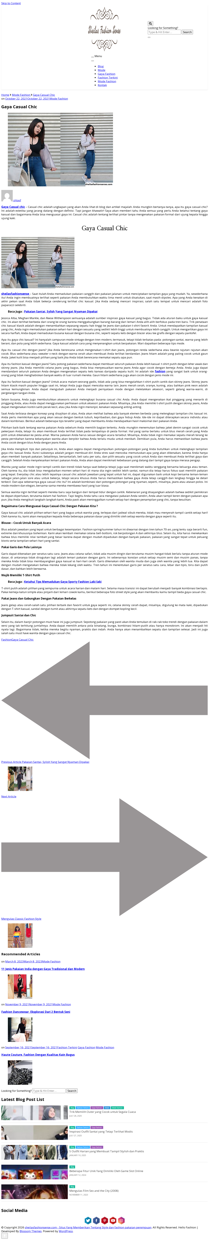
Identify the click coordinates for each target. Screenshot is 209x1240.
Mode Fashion (107, 81)
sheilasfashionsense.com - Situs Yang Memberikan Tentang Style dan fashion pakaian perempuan (88, 1227)
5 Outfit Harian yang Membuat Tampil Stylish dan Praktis (106, 1151)
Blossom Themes (31, 1231)
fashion (160, 371)
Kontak (102, 85)
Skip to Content (11, 3)
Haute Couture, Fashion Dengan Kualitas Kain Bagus (38, 1055)
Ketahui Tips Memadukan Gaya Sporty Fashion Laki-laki (63, 582)
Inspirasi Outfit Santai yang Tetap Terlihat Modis (101, 1131)
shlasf (11, 200)
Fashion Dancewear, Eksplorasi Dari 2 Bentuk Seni (35, 1012)
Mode (101, 70)
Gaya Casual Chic (22, 639)
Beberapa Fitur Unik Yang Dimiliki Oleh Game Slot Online (106, 1171)
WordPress (66, 1231)
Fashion (6, 639)
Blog (101, 66)
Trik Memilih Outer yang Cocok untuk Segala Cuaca (102, 1112)
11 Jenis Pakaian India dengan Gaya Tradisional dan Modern (43, 969)
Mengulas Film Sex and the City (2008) (94, 1191)
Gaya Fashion (106, 74)
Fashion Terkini (108, 77)
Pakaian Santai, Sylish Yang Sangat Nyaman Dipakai (60, 311)
